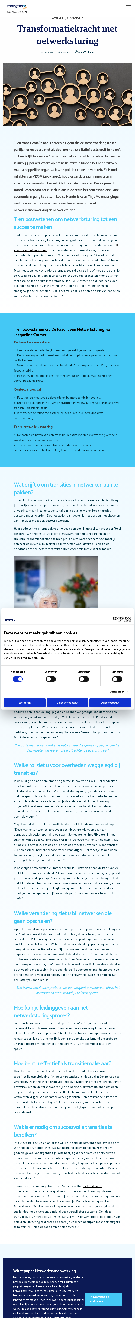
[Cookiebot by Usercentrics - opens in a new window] (115, 619)
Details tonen (117, 692)
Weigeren (25, 702)
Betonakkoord (92, 1186)
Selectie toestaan (67, 702)
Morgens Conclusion (19, 9)
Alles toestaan (110, 702)
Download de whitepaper (99, 1299)
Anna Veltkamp (84, 52)
